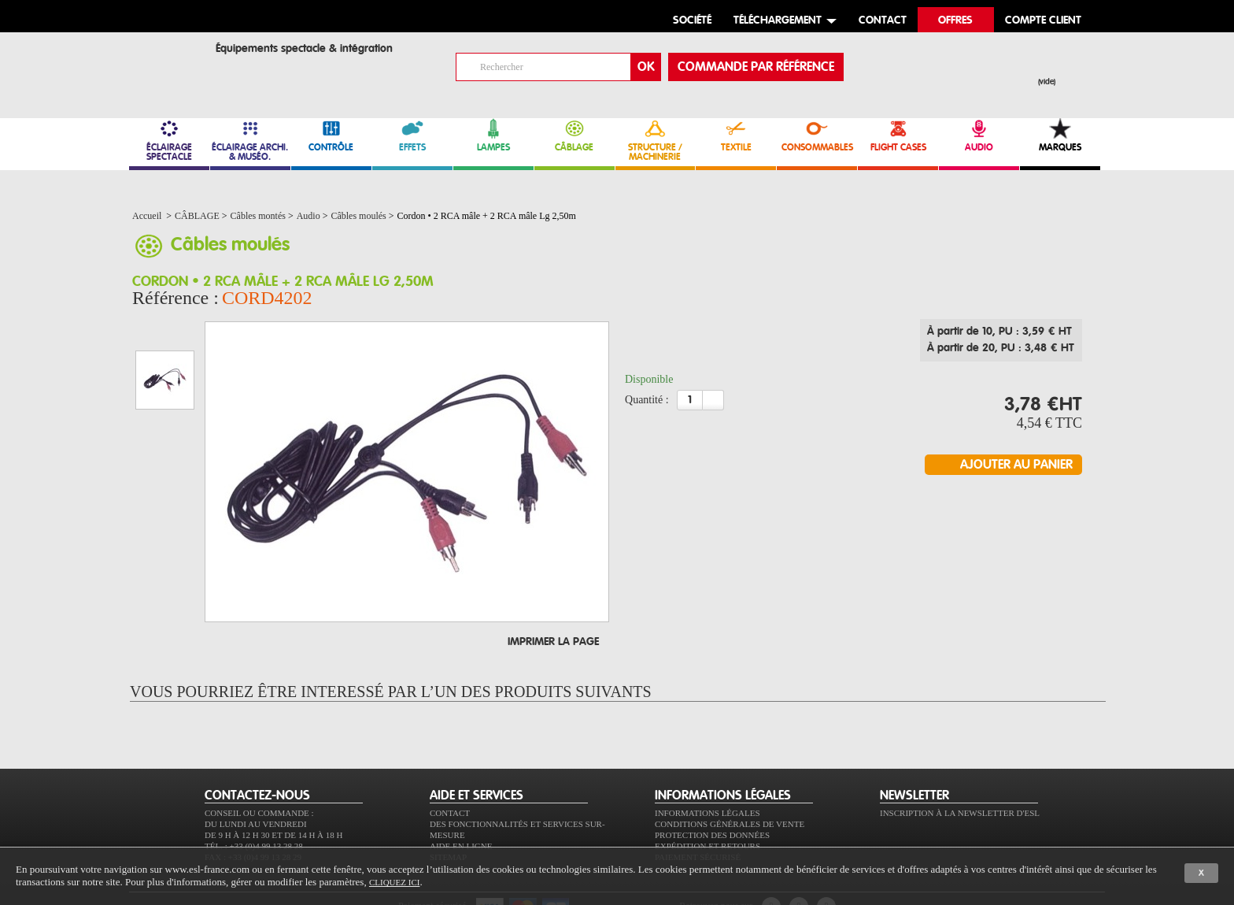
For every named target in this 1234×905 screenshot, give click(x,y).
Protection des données (712, 790)
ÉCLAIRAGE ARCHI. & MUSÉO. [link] (250, 139)
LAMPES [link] (493, 135)
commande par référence (756, 67)
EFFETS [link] (412, 135)
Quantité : (647, 404)
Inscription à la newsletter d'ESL (960, 768)
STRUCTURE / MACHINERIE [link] (655, 139)
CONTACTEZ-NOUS (257, 750)
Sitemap (448, 812)
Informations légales (707, 768)
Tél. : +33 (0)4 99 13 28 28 (254, 801)
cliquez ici (394, 882)
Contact (450, 768)
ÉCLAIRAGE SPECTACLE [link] (169, 139)
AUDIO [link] (979, 135)
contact (883, 21)
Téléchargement (777, 21)
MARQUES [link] (1060, 135)
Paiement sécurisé (698, 812)
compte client (1043, 21)
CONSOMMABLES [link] (817, 135)
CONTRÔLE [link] (331, 135)
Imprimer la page (553, 597)
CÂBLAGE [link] (574, 135)
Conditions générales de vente (729, 779)
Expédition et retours (707, 801)
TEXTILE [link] (736, 135)
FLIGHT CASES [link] (898, 135)
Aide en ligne (461, 801)
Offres (955, 21)
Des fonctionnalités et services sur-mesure (517, 784)
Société (692, 21)
